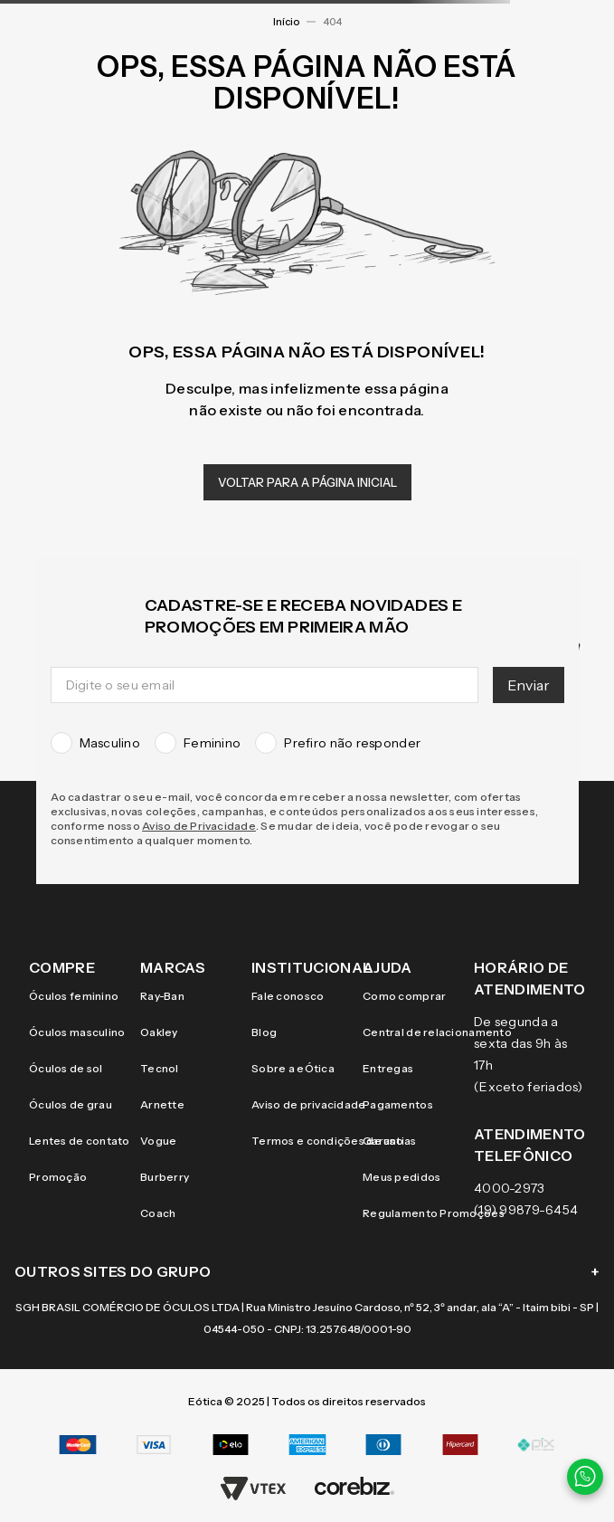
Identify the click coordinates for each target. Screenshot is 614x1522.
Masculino (96, 743)
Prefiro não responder (337, 743)
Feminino (198, 743)
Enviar (528, 685)
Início (286, 21)
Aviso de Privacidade (199, 825)
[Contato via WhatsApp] (585, 1477)
